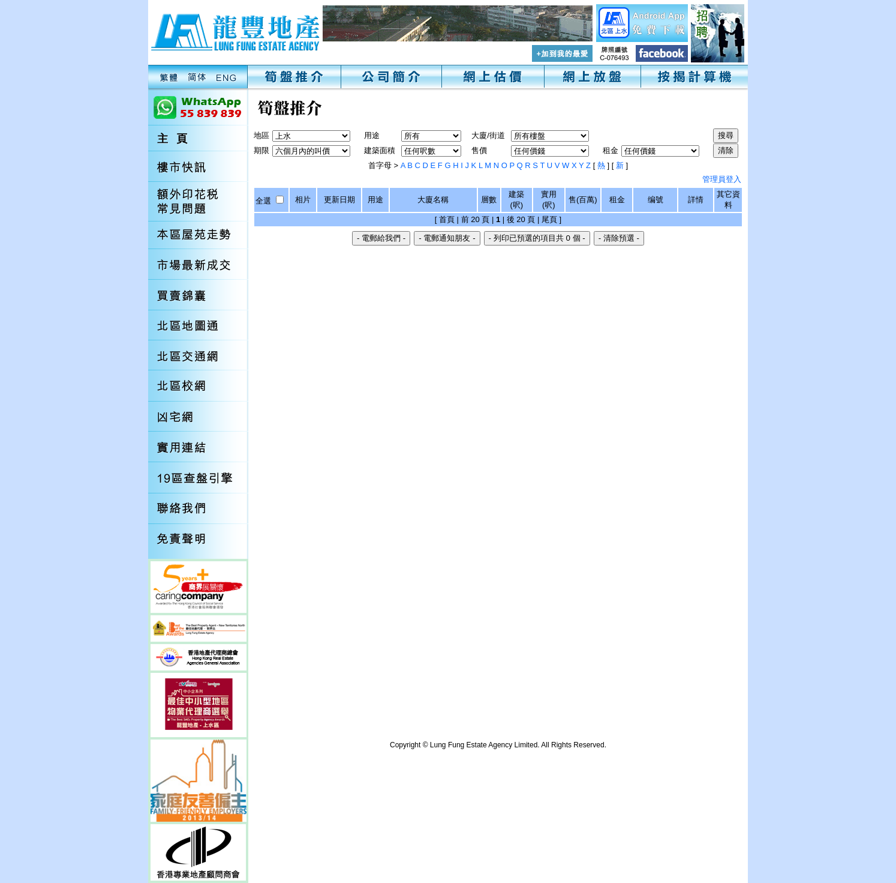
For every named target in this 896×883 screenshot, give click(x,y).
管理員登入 (721, 179)
